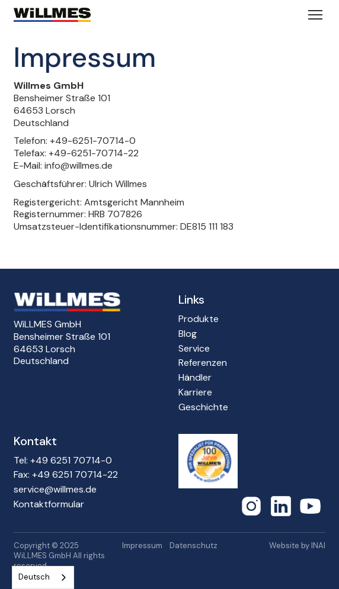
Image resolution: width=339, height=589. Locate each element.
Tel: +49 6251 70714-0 (63, 460)
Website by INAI (297, 546)
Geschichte (203, 407)
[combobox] (43, 577)
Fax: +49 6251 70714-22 (66, 475)
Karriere (195, 392)
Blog (187, 334)
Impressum (142, 546)
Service (194, 349)
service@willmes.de (55, 489)
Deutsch (34, 577)
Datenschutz (194, 546)
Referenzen (202, 363)
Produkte (198, 319)
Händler (195, 378)
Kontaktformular (49, 504)
